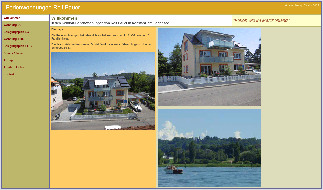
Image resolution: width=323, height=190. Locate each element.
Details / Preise (14, 53)
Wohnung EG (12, 25)
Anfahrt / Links (14, 67)
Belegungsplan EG (16, 32)
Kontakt (9, 74)
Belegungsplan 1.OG (18, 46)
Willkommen (12, 17)
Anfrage (9, 60)
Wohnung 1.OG (14, 39)
